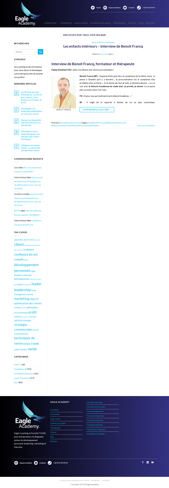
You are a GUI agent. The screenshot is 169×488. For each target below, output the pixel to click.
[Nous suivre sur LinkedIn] (148, 462)
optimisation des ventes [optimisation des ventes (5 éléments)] (28, 303)
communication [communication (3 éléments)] (35, 245)
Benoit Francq (98, 123)
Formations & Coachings (96, 434)
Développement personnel (24, 374)
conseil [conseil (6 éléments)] (18, 259)
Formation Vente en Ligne (96, 407)
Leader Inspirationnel (22, 378)
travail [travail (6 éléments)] (35, 343)
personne (60, 125)
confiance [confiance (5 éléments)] (28, 249)
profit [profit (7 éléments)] (32, 312)
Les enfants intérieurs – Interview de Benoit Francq (103, 46)
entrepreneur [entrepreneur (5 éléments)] (21, 278)
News (16, 382)
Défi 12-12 (18, 365)
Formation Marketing (94, 402)
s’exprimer (86, 125)
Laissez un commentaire (146, 125)
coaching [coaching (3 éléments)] (27, 245)
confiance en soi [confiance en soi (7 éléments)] (26, 254)
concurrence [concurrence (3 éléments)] (18, 250)
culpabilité (107, 123)
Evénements (66, 23)
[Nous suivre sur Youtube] (152, 462)
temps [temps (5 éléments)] (26, 343)
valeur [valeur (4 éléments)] (17, 349)
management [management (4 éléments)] (20, 294)
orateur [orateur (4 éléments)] (17, 307)
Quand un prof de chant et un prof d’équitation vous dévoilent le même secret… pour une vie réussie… (28, 183)
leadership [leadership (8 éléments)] (22, 289)
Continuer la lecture (97, 109)
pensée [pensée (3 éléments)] (24, 308)
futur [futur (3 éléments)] (39, 279)
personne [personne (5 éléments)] (32, 307)
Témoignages (119, 23)
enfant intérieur (117, 123)
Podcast (132, 23)
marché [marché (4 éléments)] (29, 294)
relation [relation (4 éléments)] (17, 316)
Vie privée (95, 480)
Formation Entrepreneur (96, 416)
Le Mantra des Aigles (100, 23)
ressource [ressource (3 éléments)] (25, 317)
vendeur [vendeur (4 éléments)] (23, 349)
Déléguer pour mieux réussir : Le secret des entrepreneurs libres (30, 148)
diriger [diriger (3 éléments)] (26, 260)
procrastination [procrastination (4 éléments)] (21, 312)
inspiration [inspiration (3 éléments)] (27, 284)
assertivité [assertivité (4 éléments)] (28, 239)
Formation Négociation (95, 411)
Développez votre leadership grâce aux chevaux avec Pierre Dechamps (30, 135)
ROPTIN (17, 211)
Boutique (150, 23)
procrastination (70, 125)
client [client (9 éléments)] (19, 244)
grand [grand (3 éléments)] (16, 284)
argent (90, 123)
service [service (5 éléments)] (18, 320)
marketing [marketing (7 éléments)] (21, 299)
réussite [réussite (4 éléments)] (32, 316)
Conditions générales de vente (74, 480)
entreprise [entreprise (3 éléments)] (33, 279)
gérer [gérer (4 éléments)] (21, 284)
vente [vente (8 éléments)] (32, 349)
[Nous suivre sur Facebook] (143, 462)
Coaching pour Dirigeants (96, 429)
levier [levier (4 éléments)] (33, 290)
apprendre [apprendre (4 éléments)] (18, 239)
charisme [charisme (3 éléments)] (37, 240)
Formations (51, 23)
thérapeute (94, 125)
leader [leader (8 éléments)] (37, 284)
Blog (141, 23)
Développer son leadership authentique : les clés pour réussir (32, 111)
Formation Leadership (95, 420)
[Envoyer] (40, 51)
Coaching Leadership (94, 425)
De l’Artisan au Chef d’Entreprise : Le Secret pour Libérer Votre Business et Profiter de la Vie (31, 97)
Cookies (105, 480)
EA (113, 54)
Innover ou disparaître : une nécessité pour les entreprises (31, 122)
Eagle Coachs (81, 23)
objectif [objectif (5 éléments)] (34, 298)
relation (79, 125)
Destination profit (20, 369)
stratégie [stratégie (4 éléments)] (27, 320)
